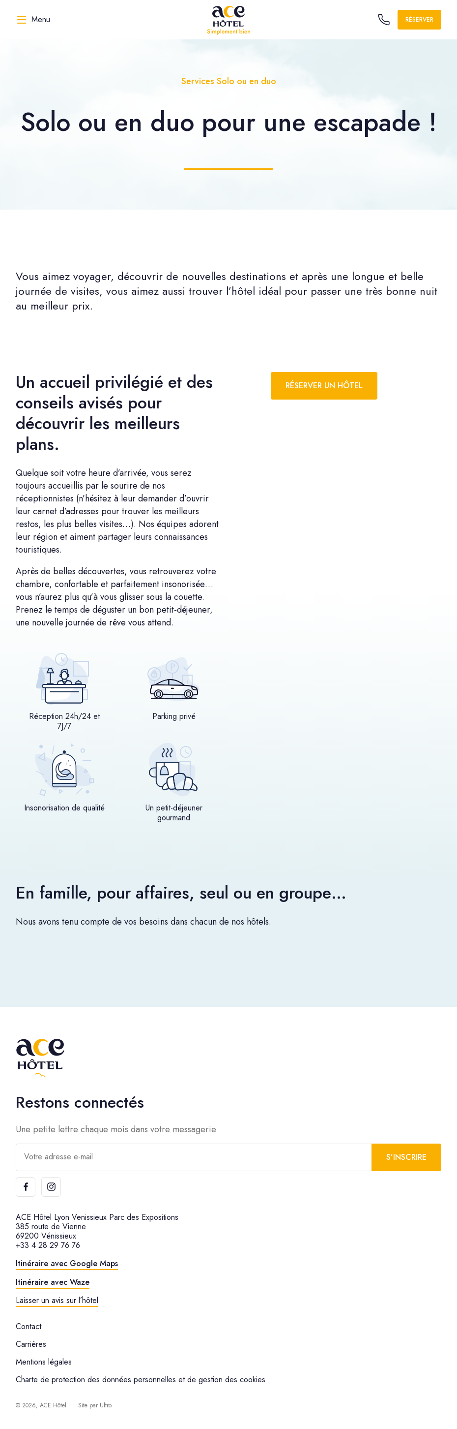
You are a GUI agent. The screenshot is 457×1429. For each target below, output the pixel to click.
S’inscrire (406, 1157)
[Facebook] (25, 1187)
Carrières (31, 1344)
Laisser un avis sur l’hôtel (57, 1300)
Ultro (106, 1405)
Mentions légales (44, 1361)
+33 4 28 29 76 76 (48, 1245)
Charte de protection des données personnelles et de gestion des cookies (140, 1379)
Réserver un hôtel (324, 385)
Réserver (419, 19)
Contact (28, 1326)
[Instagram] (51, 1187)
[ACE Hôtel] (228, 19)
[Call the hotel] (384, 20)
